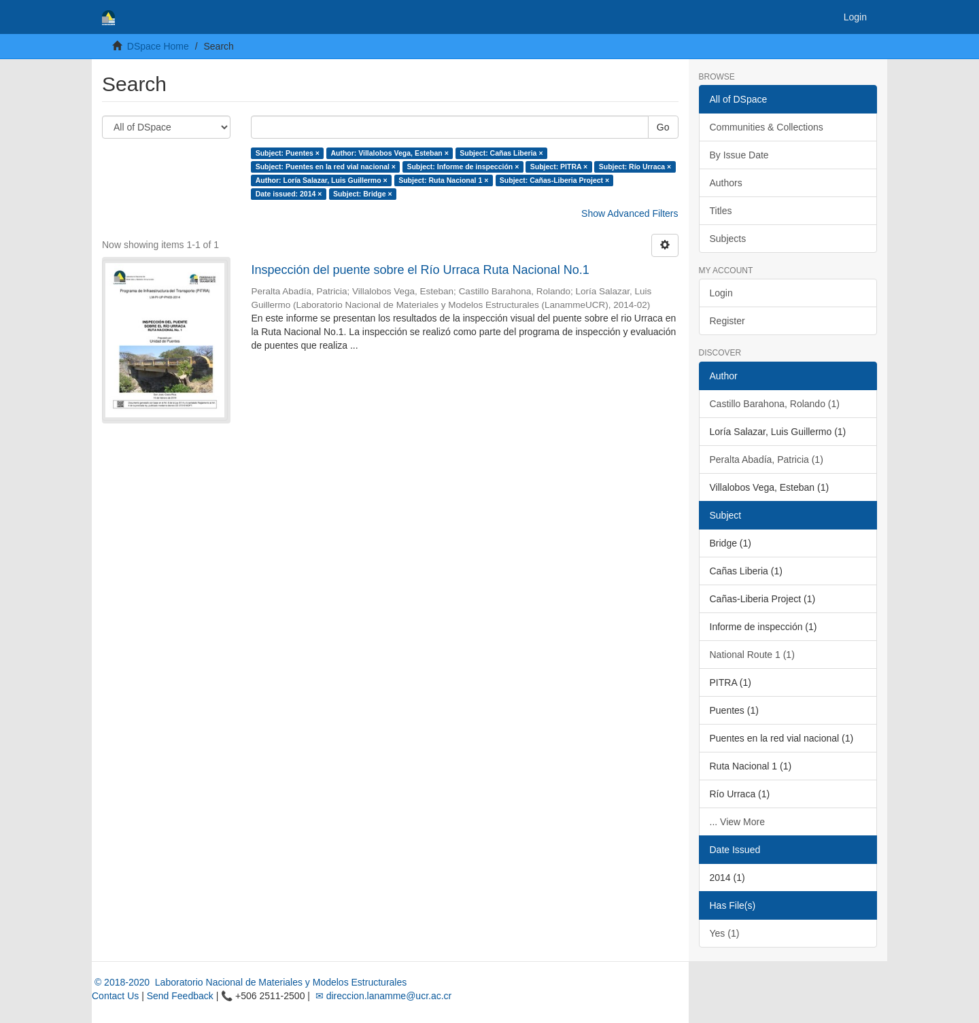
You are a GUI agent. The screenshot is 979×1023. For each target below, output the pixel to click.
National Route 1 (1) (752, 654)
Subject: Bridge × (362, 194)
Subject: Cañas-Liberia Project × (554, 180)
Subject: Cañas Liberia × (501, 153)
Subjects (728, 238)
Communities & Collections (766, 127)
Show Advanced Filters (629, 213)
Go (663, 127)
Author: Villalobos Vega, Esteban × (389, 153)
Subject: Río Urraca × (635, 166)
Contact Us (115, 995)
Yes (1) (725, 933)
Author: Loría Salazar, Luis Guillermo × (322, 180)
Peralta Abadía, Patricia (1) (766, 459)
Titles (721, 210)
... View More (737, 821)
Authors (726, 182)
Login (721, 293)
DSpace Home (158, 46)
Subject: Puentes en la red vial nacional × (326, 166)
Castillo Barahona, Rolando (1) (775, 403)
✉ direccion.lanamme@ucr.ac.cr (382, 995)
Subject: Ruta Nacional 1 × (443, 180)
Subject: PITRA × (559, 166)
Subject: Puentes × (288, 153)
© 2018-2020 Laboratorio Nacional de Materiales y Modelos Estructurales (249, 982)
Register (727, 320)
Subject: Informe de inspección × (463, 166)
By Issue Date (739, 155)
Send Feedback (180, 995)
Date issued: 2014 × (289, 194)
